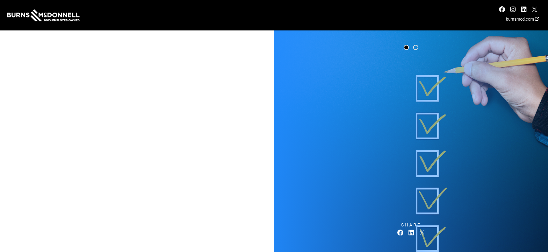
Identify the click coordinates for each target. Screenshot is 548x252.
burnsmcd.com (522, 19)
